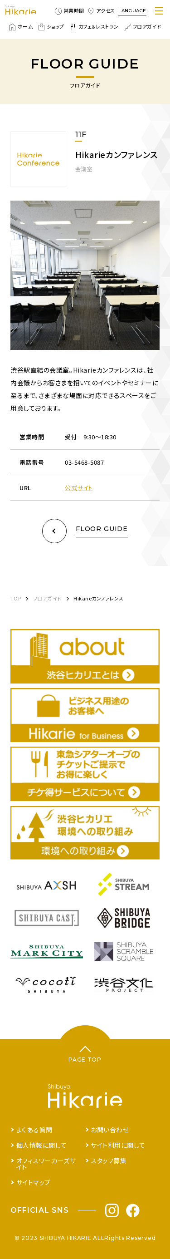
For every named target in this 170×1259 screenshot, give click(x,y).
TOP (15, 598)
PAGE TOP (85, 1059)
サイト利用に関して (118, 1145)
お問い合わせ (110, 1129)
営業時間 (69, 11)
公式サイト (79, 487)
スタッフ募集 (108, 1160)
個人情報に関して (41, 1145)
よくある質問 (34, 1129)
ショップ (51, 26)
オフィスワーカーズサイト (46, 1163)
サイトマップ (33, 1182)
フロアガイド (142, 26)
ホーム (21, 26)
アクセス (101, 11)
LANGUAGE (132, 11)
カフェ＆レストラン (94, 26)
